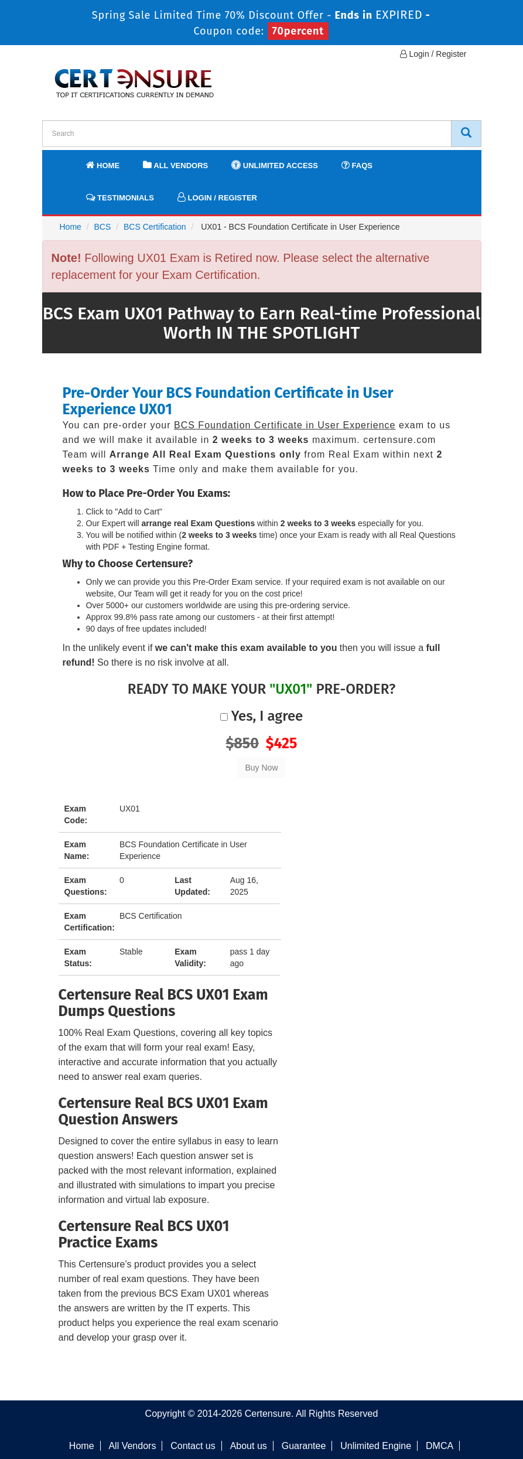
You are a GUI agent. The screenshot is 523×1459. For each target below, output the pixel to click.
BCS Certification (155, 226)
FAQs (356, 165)
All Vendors (175, 165)
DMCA (439, 1446)
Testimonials (120, 197)
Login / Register (433, 54)
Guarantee (304, 1446)
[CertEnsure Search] (466, 133)
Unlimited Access (274, 165)
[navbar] (65, 160)
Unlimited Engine (375, 1446)
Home (103, 165)
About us (248, 1446)
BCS (102, 226)
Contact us (192, 1446)
